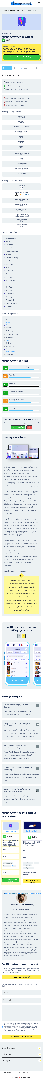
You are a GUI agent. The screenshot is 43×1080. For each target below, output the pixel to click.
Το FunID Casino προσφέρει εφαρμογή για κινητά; (21, 769)
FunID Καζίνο (11, 831)
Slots (7, 349)
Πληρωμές (21, 1060)
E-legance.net (27, 1077)
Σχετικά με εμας (21, 1048)
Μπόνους (17, 68)
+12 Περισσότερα (28, 868)
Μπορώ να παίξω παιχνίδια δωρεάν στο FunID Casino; (21, 725)
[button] (24, 636)
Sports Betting (10, 351)
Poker (7, 340)
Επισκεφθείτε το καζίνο (11, 880)
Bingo (8, 322)
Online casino (21, 1054)
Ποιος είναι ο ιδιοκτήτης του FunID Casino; (21, 706)
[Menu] (4, 3)
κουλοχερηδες (28, 68)
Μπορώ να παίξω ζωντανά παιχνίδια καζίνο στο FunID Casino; (21, 791)
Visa (13, 866)
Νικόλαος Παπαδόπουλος (22, 905)
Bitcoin (36, 863)
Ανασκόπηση (7, 68)
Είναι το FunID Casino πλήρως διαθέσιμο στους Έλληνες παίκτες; (21, 747)
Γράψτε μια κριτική (21, 977)
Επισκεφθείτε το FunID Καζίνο (21, 57)
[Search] (39, 3)
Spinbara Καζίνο (32, 831)
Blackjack (9, 325)
